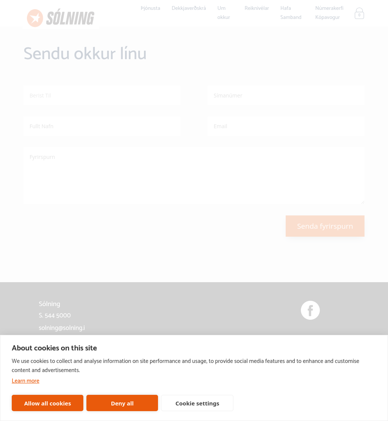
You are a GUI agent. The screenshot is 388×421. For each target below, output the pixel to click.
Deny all (122, 403)
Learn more (25, 381)
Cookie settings (197, 403)
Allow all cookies (47, 403)
